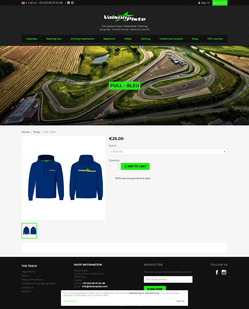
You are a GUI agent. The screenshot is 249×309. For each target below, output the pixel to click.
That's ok (180, 301)
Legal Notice (29, 271)
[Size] (168, 151)
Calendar (31, 38)
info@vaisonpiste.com (95, 286)
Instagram (224, 272)
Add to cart (135, 166)
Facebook (217, 272)
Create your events (171, 38)
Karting (145, 38)
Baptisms (109, 38)
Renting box (54, 38)
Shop (195, 38)
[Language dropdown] (25, 3)
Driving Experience (82, 38)
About (25, 275)
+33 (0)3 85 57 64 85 (50, 2)
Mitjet (128, 38)
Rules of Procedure (32, 279)
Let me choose (70, 301)
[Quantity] (112, 166)
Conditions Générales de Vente (39, 283)
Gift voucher (215, 38)
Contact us (28, 287)
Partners (26, 291)
